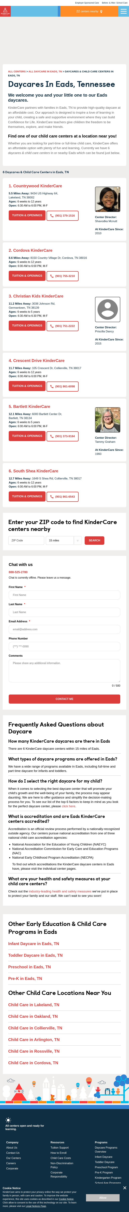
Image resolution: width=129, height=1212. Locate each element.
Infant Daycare (103, 1155)
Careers (11, 1162)
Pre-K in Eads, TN (25, 977)
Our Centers (13, 1156)
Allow (102, 1197)
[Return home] (5, 11)
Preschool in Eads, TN (29, 965)
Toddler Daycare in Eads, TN (35, 954)
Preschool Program (106, 1166)
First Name (64, 591)
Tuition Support (60, 1146)
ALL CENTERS (17, 71)
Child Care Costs (61, 1156)
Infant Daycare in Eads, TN (33, 942)
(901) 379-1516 (63, 215)
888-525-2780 (18, 571)
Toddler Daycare (105, 1160)
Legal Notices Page (36, 1206)
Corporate (12, 1167)
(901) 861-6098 (63, 385)
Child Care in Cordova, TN (33, 1061)
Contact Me (64, 697)
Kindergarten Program (108, 1176)
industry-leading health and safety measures (60, 890)
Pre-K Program (104, 1171)
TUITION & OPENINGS (27, 215)
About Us (11, 1146)
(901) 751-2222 (63, 325)
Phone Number (64, 643)
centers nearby (95, 11)
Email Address (64, 626)
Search (94, 539)
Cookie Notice (66, 1199)
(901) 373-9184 (63, 435)
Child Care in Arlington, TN (34, 1038)
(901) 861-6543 (63, 495)
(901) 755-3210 (63, 275)
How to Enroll (59, 1151)
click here (68, 805)
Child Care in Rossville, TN (33, 1050)
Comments (16, 654)
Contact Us (12, 1151)
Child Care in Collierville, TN (35, 1026)
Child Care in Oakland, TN (33, 1015)
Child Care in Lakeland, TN (33, 1003)
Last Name (64, 609)
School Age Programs (108, 1181)
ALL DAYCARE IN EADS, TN (45, 71)
